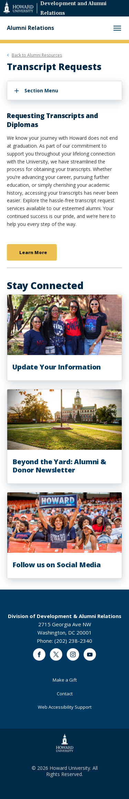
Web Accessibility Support (65, 707)
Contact (65, 693)
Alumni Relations (30, 28)
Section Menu (41, 90)
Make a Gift (65, 680)
